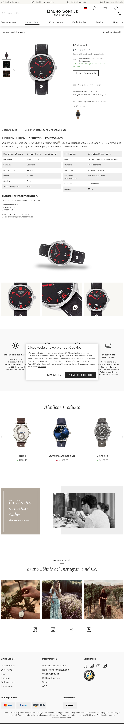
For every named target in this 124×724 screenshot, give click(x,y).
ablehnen (42, 367)
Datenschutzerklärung (37, 361)
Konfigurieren (54, 375)
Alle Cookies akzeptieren (81, 375)
